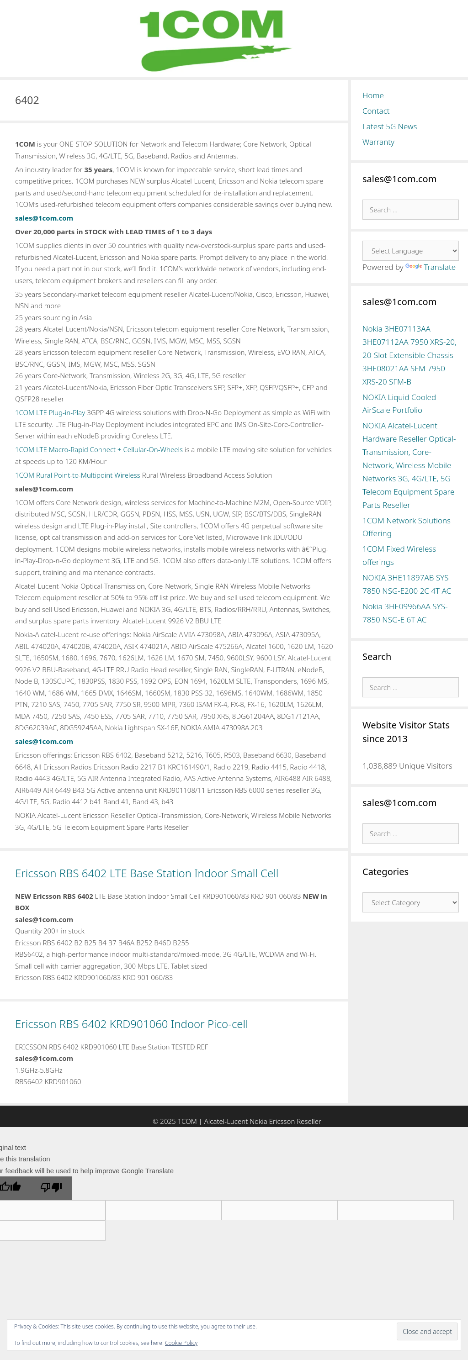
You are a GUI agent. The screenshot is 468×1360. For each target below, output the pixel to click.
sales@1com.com (44, 217)
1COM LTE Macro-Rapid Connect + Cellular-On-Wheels (99, 449)
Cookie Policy (181, 1343)
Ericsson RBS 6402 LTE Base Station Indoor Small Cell (146, 872)
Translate (430, 267)
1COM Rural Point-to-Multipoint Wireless (77, 475)
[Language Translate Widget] (410, 251)
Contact (376, 110)
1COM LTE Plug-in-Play (50, 412)
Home (373, 95)
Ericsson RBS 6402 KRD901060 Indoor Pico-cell (131, 1023)
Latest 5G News (389, 126)
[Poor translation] (51, 1188)
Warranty (378, 142)
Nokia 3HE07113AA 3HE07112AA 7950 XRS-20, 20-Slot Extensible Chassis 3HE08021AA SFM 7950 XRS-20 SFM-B (409, 355)
